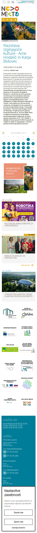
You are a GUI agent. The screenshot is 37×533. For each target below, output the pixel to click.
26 (9, 156)
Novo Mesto (14, 11)
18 (4, 152)
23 (28, 152)
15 (23, 148)
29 (23, 156)
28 (18, 156)
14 (18, 148)
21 (18, 152)
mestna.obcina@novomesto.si (14, 448)
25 (4, 156)
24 (33, 152)
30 (28, 156)
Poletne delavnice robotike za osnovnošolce (19, 224)
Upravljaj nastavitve (18, 528)
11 (4, 148)
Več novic (25, 265)
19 (9, 152)
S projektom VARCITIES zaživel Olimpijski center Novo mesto (18, 295)
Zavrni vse (18, 522)
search (4, 2)
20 (14, 152)
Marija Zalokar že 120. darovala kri (15, 257)
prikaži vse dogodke (27, 159)
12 (9, 148)
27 (14, 156)
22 (23, 152)
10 (33, 143)
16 (28, 148)
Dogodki (5, 41)
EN (13, 2)
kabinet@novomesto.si (12, 470)
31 (33, 156)
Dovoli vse (18, 512)
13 (14, 148)
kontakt (8, 2)
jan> (33, 133)
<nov (3, 133)
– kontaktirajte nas (26, 2)
